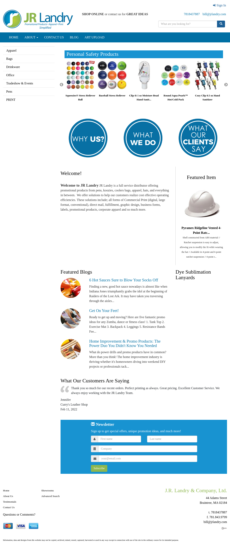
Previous (62, 85)
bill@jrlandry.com (214, 14)
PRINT (10, 99)
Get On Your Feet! (104, 310)
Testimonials (9, 501)
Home (6, 490)
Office (10, 75)
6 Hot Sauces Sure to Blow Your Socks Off (123, 280)
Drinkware (13, 67)
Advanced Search (50, 496)
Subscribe (99, 468)
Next (226, 85)
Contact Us (9, 507)
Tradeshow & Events (19, 83)
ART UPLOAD (95, 37)
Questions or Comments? (19, 514)
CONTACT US (54, 37)
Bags (9, 58)
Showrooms (47, 490)
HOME (13, 37)
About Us (8, 496)
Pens (9, 91)
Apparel (11, 50)
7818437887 (192, 14)
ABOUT (31, 37)
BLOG (74, 37)
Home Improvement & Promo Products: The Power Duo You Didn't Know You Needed (125, 343)
